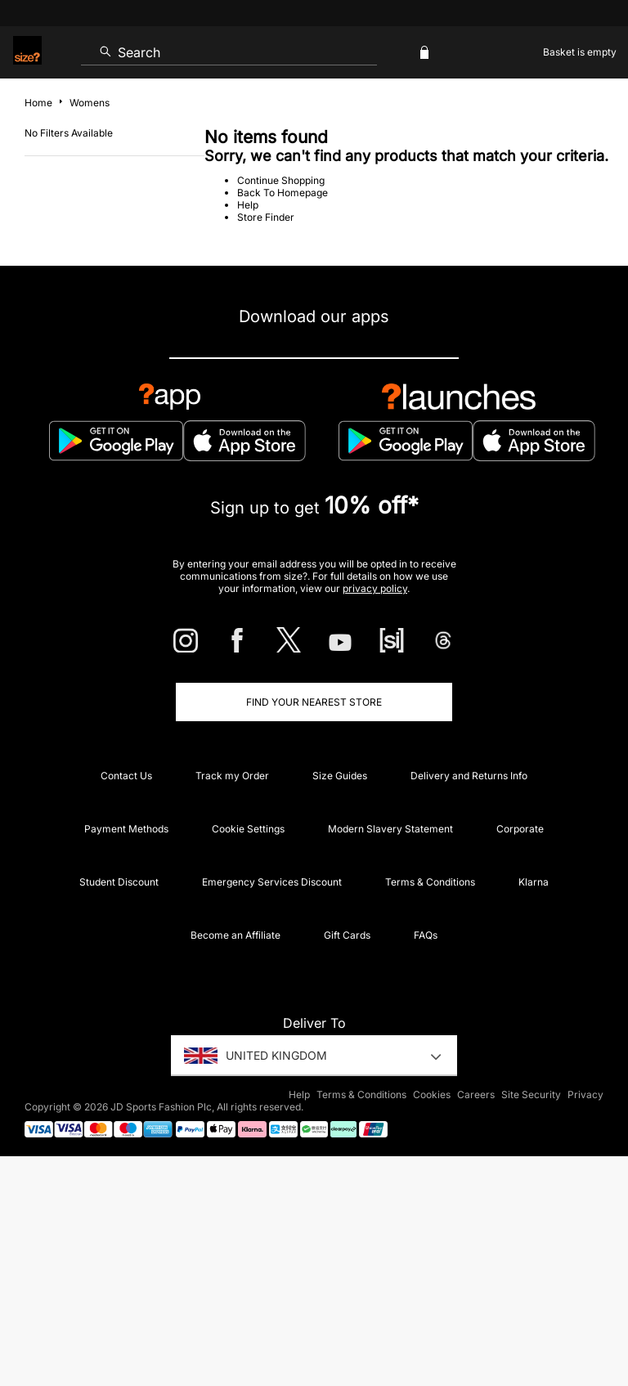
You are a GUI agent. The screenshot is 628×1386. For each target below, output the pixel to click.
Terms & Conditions (430, 882)
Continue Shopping (281, 180)
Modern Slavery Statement (390, 829)
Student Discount (119, 882)
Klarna (533, 882)
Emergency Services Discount (272, 882)
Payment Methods (126, 829)
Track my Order (232, 775)
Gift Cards (347, 935)
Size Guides (339, 775)
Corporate (520, 829)
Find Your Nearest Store (314, 702)
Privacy (585, 1094)
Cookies (432, 1094)
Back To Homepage (282, 192)
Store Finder (265, 217)
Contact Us (126, 775)
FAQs (425, 935)
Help (247, 205)
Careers (476, 1094)
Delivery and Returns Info (468, 775)
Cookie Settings (248, 829)
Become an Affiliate (235, 935)
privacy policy (375, 588)
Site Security (531, 1094)
